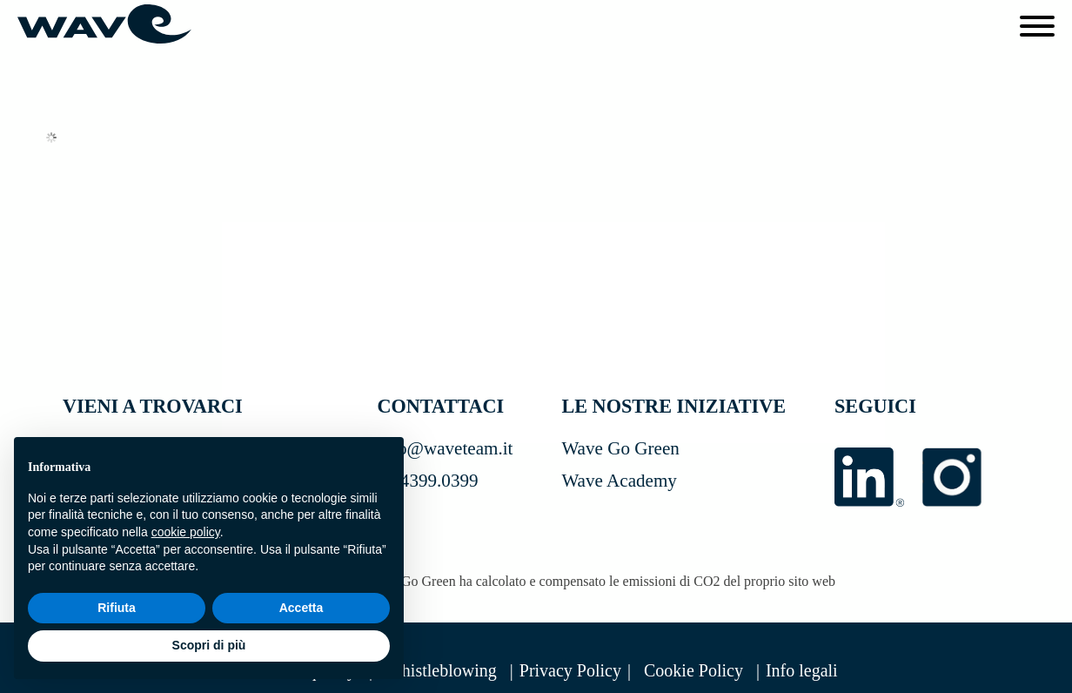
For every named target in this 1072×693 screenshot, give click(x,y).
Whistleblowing (441, 670)
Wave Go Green (620, 448)
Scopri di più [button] (209, 645)
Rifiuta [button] (116, 608)
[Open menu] (1037, 26)
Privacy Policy (570, 670)
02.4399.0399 (427, 480)
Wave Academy (619, 480)
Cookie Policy (693, 670)
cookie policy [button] (185, 532)
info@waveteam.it (445, 448)
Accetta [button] (301, 608)
